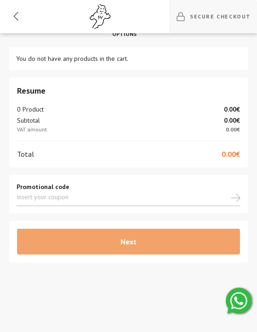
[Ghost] (100, 16)
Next (128, 241)
